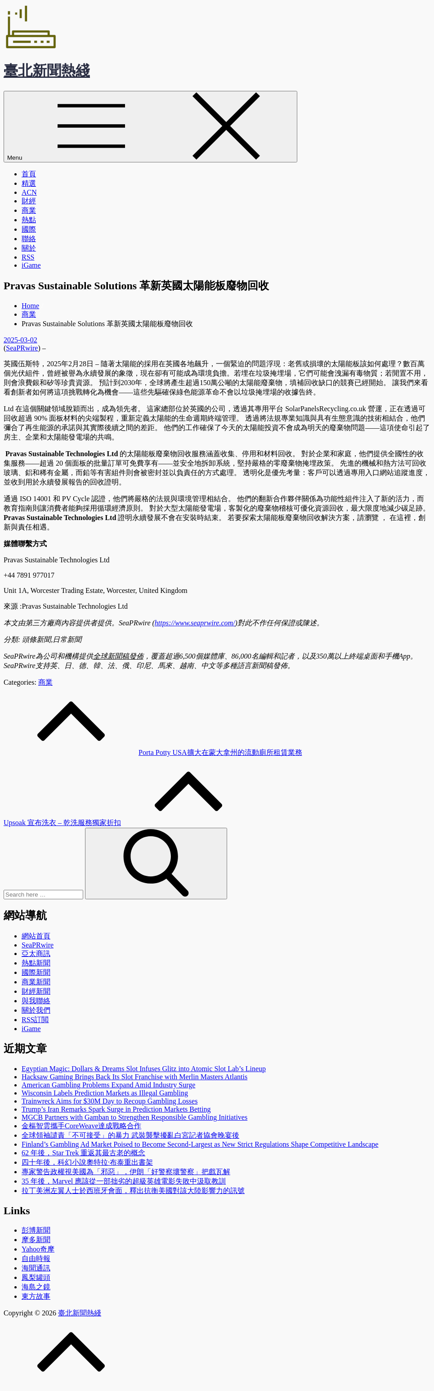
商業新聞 (36, 982)
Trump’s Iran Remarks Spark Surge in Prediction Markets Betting (116, 1109)
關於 (29, 248)
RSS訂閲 (35, 1019)
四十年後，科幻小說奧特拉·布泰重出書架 (87, 1162)
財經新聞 (36, 991)
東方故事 (36, 1296)
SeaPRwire (22, 348)
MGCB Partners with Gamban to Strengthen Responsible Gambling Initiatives (134, 1117)
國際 (29, 229)
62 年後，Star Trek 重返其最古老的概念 (83, 1153)
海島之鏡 (36, 1287)
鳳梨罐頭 (36, 1277)
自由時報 (36, 1258)
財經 (29, 201)
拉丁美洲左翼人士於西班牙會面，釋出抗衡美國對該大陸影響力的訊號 (133, 1190)
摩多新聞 (36, 1239)
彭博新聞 (36, 1230)
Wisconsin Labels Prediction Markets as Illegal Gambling (105, 1093)
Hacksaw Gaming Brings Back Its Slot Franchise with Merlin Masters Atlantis (134, 1077)
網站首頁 (36, 936)
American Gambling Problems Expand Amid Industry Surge (108, 1085)
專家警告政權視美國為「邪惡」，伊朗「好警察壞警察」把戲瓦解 (126, 1172)
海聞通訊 (36, 1268)
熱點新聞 (36, 963)
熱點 (29, 220)
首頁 (29, 174)
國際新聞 (36, 972)
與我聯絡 (36, 1001)
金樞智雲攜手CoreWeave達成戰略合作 (81, 1126)
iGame (31, 265)
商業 (29, 210)
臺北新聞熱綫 (47, 71)
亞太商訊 (36, 953)
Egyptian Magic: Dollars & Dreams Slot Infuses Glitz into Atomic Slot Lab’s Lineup (144, 1068)
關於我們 (36, 1010)
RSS (28, 257)
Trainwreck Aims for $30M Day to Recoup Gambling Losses (109, 1101)
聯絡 (29, 238)
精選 (29, 183)
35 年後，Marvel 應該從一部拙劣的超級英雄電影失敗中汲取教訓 (124, 1181)
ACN (29, 192)
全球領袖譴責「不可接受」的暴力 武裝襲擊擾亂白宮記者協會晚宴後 (130, 1135)
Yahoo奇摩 (38, 1249)
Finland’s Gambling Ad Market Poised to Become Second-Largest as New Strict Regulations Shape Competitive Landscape (200, 1144)
